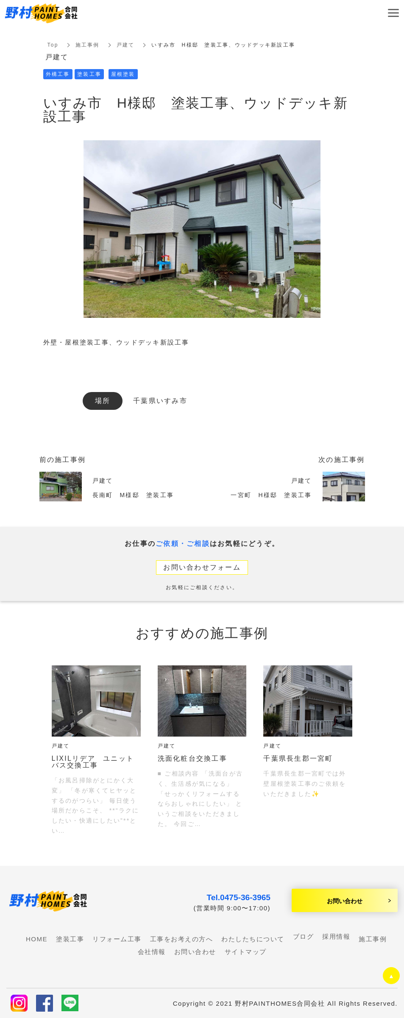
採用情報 (336, 936)
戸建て (126, 45)
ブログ (303, 936)
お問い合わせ (344, 900)
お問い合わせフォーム (202, 567)
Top (53, 45)
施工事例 (87, 45)
